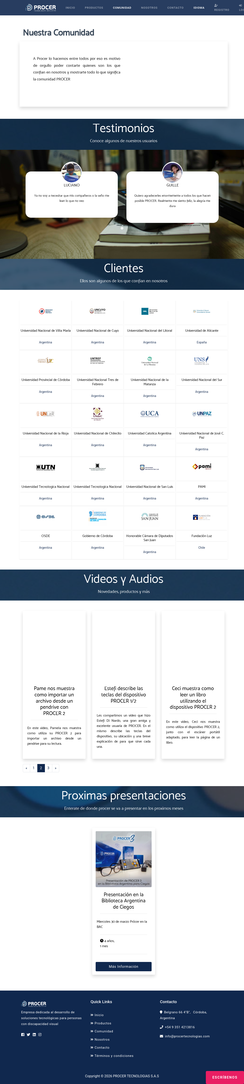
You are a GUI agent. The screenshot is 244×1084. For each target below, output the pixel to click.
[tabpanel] (71, 190)
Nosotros (149, 7)
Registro (221, 7)
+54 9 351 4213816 (180, 1027)
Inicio (70, 7)
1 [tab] (122, 228)
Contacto (175, 7)
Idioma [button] (199, 7)
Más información (123, 967)
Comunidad (122, 7)
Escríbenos (224, 1077)
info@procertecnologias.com (187, 1036)
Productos (94, 7)
